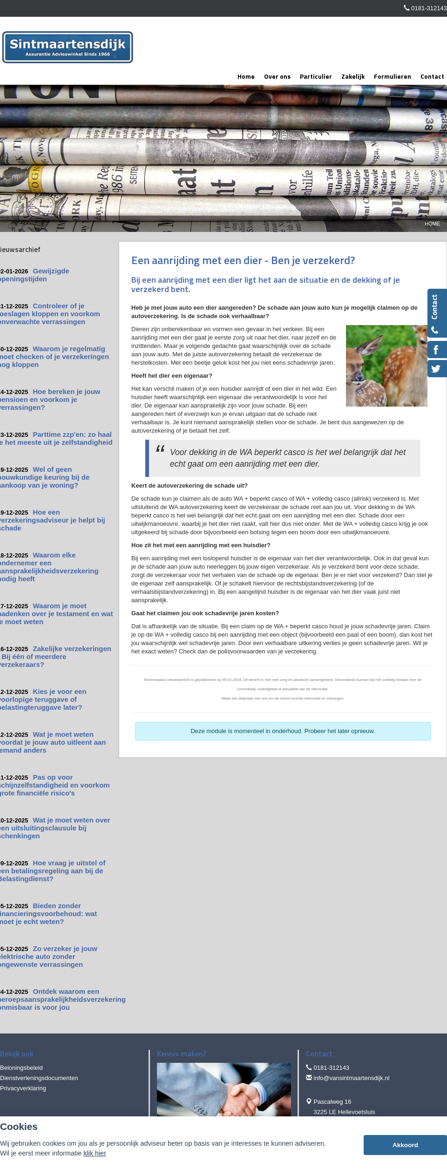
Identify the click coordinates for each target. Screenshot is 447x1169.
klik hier (94, 1153)
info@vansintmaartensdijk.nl (352, 1077)
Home (432, 223)
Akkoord (405, 1145)
